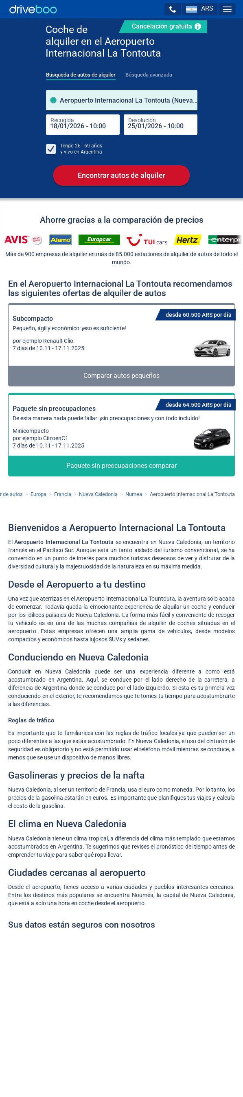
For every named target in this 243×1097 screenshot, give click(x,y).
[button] (172, 9)
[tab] (81, 72)
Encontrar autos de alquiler (121, 175)
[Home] (33, 9)
